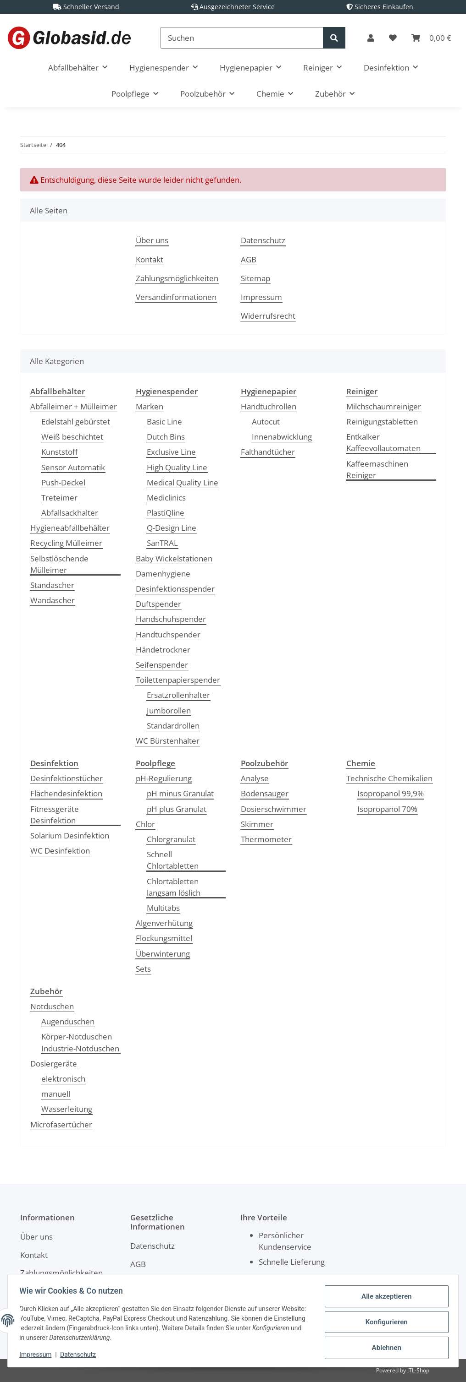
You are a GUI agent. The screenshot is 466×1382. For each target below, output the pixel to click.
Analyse (255, 778)
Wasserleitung (66, 1109)
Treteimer (59, 497)
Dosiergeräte (53, 1063)
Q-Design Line (171, 527)
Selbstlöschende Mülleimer (59, 564)
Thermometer (266, 839)
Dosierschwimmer (273, 809)
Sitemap (255, 278)
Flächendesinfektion (66, 793)
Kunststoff (59, 451)
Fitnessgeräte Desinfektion (54, 815)
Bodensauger (264, 793)
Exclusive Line (171, 451)
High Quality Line (177, 467)
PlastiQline (165, 512)
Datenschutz (263, 240)
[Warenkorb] (431, 37)
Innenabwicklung (282, 436)
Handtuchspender (168, 634)
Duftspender (158, 604)
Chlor (145, 824)
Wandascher (52, 600)
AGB (248, 259)
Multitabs (163, 908)
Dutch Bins (166, 436)
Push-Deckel (63, 482)
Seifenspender (162, 664)
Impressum (261, 297)
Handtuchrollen (268, 406)
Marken (149, 406)
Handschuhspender (171, 619)
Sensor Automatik (73, 467)
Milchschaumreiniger (383, 406)
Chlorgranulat (171, 839)
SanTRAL (162, 543)
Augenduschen (67, 1021)
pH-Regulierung (164, 778)
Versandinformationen (176, 297)
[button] (371, 37)
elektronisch (63, 1078)
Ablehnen (383, 1345)
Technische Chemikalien (389, 778)
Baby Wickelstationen (174, 558)
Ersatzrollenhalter (178, 695)
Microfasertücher (61, 1124)
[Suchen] (242, 38)
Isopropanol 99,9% (390, 793)
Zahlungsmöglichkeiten (177, 278)
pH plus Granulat (176, 809)
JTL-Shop (418, 1370)
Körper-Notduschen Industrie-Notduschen (80, 1042)
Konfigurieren (383, 1322)
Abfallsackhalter (69, 512)
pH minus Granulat (180, 793)
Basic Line (164, 421)
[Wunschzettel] (393, 37)
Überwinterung (163, 953)
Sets (143, 968)
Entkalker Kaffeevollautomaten (383, 442)
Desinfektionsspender (175, 588)
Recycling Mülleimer (66, 543)
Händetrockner (163, 649)
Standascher (52, 585)
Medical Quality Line (182, 482)
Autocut (266, 421)
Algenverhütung (164, 923)
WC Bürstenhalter (168, 740)
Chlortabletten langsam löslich (173, 887)
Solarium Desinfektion (69, 835)
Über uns (152, 240)
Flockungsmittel (164, 938)
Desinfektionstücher (66, 778)
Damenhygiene (163, 573)
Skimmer (257, 824)
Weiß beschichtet (72, 436)
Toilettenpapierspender (178, 680)
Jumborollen (169, 710)
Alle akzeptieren (383, 1298)
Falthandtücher (268, 451)
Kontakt (149, 259)
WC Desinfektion (60, 850)
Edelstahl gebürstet (75, 421)
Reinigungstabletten (382, 421)
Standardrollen (173, 725)
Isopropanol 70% (387, 809)
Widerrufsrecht (268, 315)
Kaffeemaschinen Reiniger (377, 469)
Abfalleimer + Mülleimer (73, 406)
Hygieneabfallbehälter (70, 527)
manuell (55, 1093)
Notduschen (52, 1006)
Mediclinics (166, 497)
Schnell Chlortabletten (173, 860)
